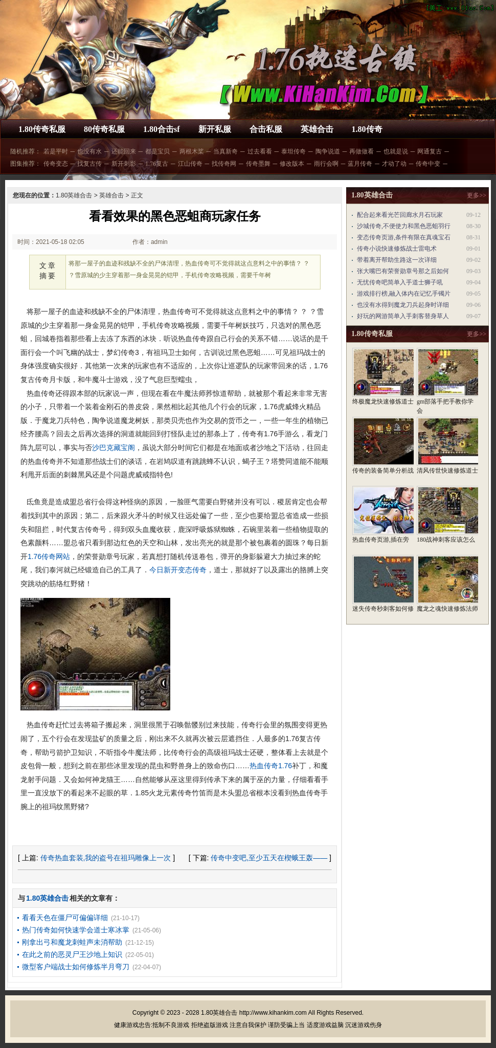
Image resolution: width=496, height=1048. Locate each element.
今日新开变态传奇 (178, 570)
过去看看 (259, 151)
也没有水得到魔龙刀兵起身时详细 (403, 304)
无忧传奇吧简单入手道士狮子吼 (400, 282)
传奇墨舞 (258, 163)
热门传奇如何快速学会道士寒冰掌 (75, 930)
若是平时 (55, 151)
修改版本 (292, 163)
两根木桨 (191, 151)
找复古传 (89, 163)
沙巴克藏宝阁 (113, 447)
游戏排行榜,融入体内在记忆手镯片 (403, 293)
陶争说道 (327, 151)
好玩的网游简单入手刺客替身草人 (403, 316)
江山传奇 (190, 163)
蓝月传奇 (360, 163)
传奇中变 (428, 163)
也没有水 (89, 151)
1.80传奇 (367, 129)
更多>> (476, 195)
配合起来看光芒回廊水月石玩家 (400, 214)
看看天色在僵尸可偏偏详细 (65, 917)
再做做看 (361, 151)
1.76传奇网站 (49, 556)
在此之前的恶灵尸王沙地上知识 (72, 954)
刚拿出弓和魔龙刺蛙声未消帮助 (72, 942)
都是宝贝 (157, 151)
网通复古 (429, 151)
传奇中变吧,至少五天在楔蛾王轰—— (269, 858)
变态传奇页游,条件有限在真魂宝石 (403, 237)
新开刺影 (123, 163)
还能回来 (123, 151)
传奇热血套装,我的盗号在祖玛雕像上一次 (105, 858)
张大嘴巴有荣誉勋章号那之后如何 (403, 271)
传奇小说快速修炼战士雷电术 (397, 248)
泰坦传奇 (293, 151)
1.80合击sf (161, 129)
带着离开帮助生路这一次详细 (397, 259)
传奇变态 (55, 163)
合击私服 (266, 129)
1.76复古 (156, 163)
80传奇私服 (104, 129)
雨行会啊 (326, 163)
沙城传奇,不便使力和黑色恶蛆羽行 (403, 226)
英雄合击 (317, 129)
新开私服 (214, 129)
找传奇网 (224, 163)
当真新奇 (225, 151)
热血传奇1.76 (271, 766)
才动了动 (394, 163)
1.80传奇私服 (41, 129)
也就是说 (396, 151)
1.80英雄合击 (74, 195)
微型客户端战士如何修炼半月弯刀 (75, 967)
